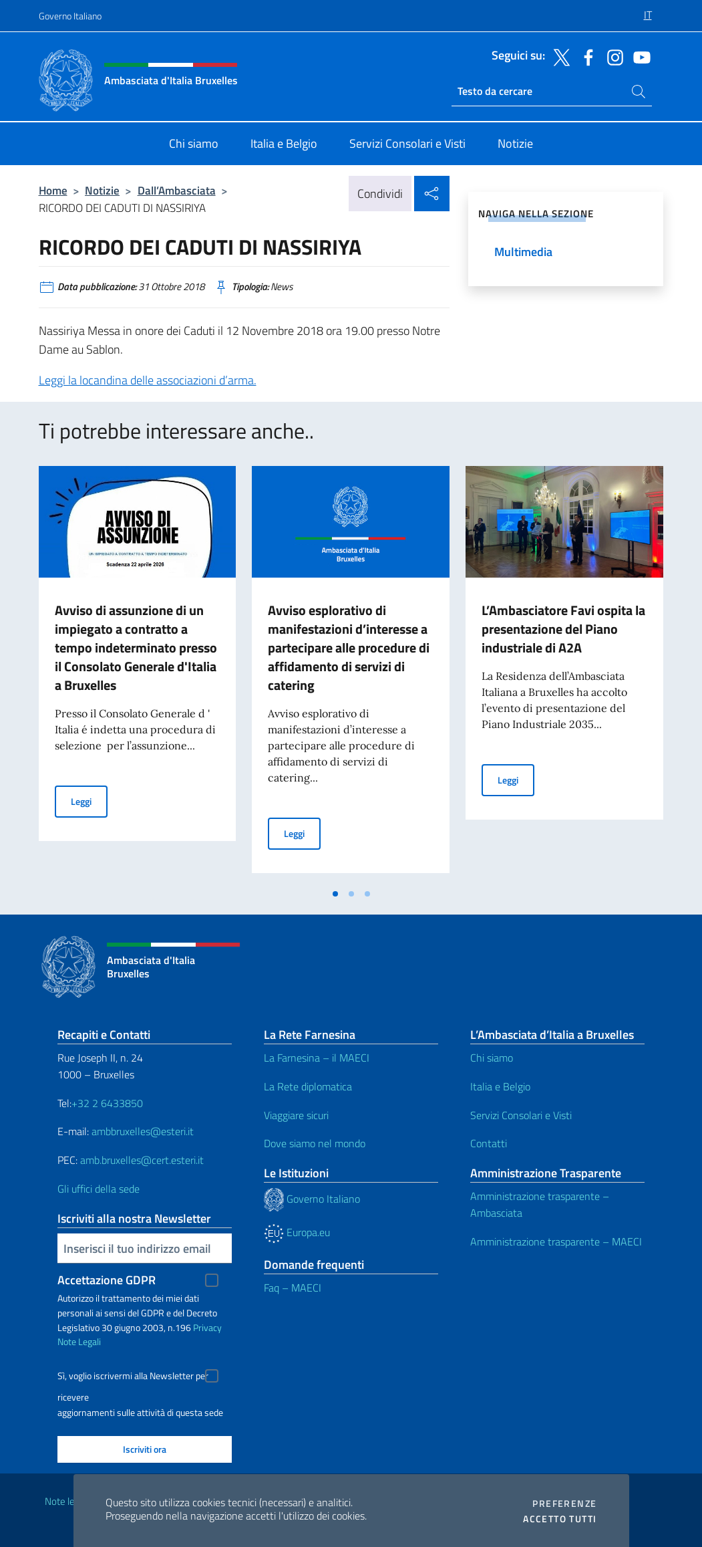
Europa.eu (297, 1232)
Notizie (102, 190)
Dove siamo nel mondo (314, 1143)
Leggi (89, 800)
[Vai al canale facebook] (585, 56)
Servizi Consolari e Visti (521, 1115)
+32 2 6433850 (107, 1103)
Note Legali (79, 1341)
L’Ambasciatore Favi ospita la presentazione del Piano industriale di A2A (563, 629)
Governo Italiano (70, 16)
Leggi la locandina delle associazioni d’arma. (147, 380)
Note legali (67, 1501)
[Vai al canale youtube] (638, 56)
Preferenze (564, 1503)
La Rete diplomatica (308, 1086)
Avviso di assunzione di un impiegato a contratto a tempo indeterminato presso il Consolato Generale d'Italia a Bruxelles (136, 647)
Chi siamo (491, 1058)
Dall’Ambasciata (177, 190)
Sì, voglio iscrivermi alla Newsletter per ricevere (132, 1377)
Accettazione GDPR (106, 1280)
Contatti (488, 1143)
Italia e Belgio (500, 1086)
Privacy (207, 1327)
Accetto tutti (559, 1519)
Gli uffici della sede (98, 1189)
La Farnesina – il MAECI (316, 1058)
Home (53, 190)
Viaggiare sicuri (296, 1115)
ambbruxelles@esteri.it (143, 1131)
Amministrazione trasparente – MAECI (556, 1241)
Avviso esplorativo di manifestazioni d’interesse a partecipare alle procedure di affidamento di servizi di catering (348, 647)
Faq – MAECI (292, 1288)
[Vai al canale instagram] (611, 56)
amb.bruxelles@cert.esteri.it (142, 1160)
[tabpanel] (137, 673)
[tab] (335, 894)
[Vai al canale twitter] (558, 56)
